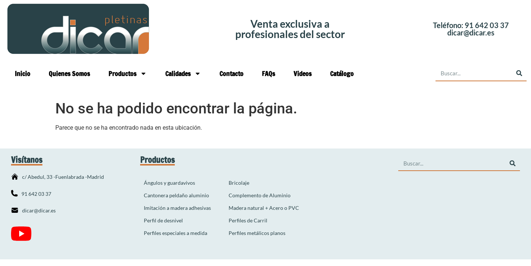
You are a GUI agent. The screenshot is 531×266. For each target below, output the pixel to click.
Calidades (183, 73)
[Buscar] (519, 73)
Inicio (22, 73)
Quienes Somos (69, 73)
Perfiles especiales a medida (175, 233)
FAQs (268, 73)
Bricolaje (239, 183)
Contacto (231, 73)
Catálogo (342, 73)
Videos (303, 73)
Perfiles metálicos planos (257, 233)
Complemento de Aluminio (260, 195)
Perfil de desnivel (163, 220)
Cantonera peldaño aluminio (176, 195)
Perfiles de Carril (248, 220)
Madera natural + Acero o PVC (264, 208)
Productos (127, 73)
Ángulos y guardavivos (169, 183)
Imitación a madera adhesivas (177, 208)
